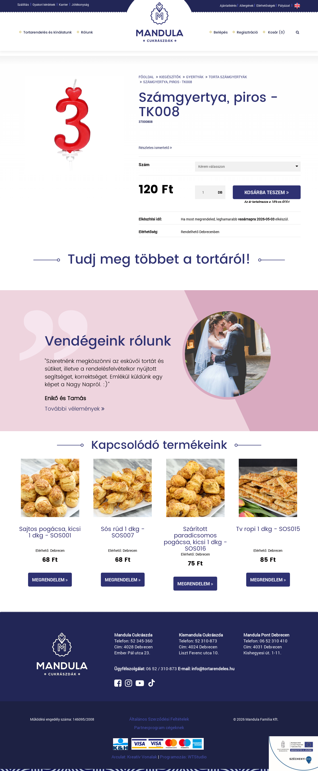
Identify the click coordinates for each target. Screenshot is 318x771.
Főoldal (146, 76)
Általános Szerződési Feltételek (159, 719)
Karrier (63, 6)
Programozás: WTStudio (183, 757)
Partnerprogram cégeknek (159, 727)
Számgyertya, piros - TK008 (167, 81)
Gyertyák (194, 76)
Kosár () (276, 33)
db (220, 192)
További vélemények (75, 409)
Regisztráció (247, 33)
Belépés (221, 33)
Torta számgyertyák (228, 76)
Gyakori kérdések (44, 6)
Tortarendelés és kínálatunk (47, 33)
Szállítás (23, 6)
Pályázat (284, 7)
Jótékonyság (80, 6)
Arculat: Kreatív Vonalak (135, 757)
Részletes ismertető (155, 147)
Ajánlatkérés (228, 7)
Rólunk (87, 33)
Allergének (246, 7)
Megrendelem (50, 580)
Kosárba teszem (266, 192)
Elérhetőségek (265, 7)
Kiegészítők (170, 76)
